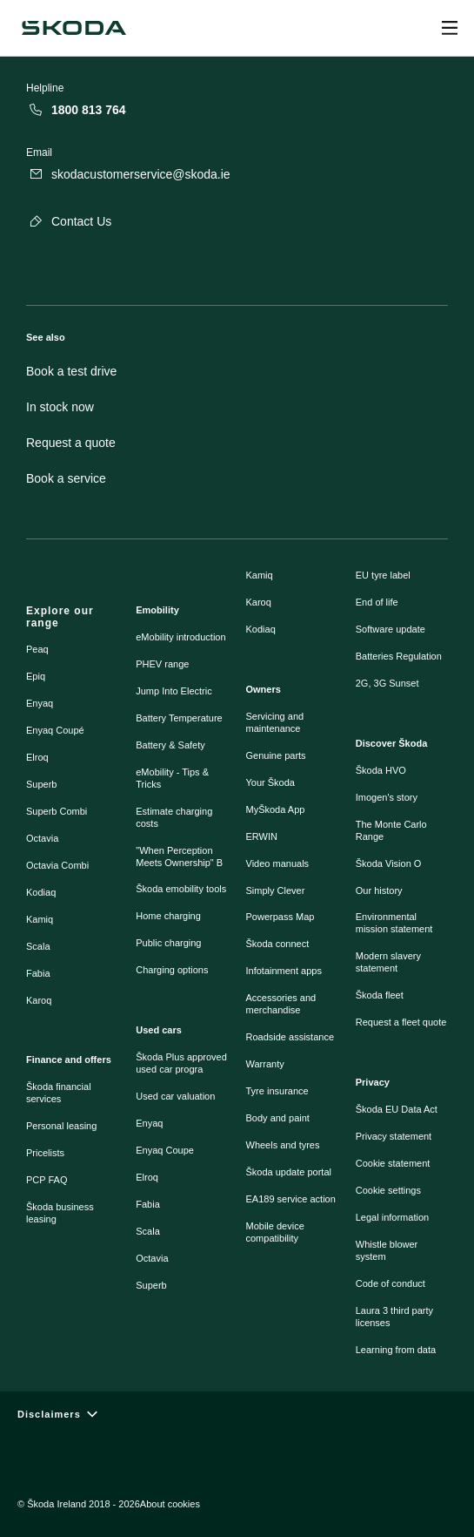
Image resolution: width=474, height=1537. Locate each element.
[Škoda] (74, 28)
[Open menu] (449, 27)
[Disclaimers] (237, 1414)
